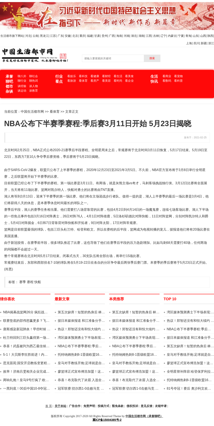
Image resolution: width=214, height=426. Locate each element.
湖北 (134, 35)
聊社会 (33, 76)
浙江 (211, 43)
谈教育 (33, 90)
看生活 (118, 76)
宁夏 (181, 35)
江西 (148, 35)
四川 (196, 43)
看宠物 (178, 76)
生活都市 (6, 35)
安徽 (68, 35)
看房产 (94, 80)
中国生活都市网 (32, 111)
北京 (75, 35)
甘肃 (97, 35)
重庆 (82, 35)
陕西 (210, 35)
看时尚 (118, 80)
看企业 (129, 80)
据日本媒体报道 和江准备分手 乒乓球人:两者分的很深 (97, 320)
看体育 (83, 80)
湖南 (141, 35)
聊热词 (33, 80)
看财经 (106, 76)
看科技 (83, 76)
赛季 (22, 282)
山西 (203, 35)
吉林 (156, 35)
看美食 (129, 76)
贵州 (104, 35)
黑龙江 (44, 35)
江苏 (53, 35)
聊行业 (22, 80)
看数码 (166, 80)
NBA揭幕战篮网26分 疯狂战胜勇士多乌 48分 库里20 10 (44, 312)
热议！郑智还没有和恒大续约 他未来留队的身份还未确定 (99, 329)
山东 (195, 35)
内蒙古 (172, 35)
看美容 (106, 80)
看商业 (166, 76)
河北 (28, 35)
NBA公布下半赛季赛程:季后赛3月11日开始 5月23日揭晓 (99, 346)
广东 (60, 35)
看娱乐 (71, 76)
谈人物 (33, 86)
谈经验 (22, 86)
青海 (188, 35)
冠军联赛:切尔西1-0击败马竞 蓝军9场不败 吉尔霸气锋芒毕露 (102, 388)
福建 (90, 35)
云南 (35, 35)
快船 (37, 282)
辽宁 (163, 35)
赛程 (30, 282)
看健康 (94, 76)
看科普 (178, 80)
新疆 (204, 43)
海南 (119, 35)
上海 (189, 43)
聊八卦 (22, 76)
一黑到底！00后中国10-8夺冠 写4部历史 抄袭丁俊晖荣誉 (45, 388)
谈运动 (22, 90)
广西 (112, 35)
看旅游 (71, 80)
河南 (127, 35)
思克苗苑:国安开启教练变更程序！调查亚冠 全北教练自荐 (45, 363)
